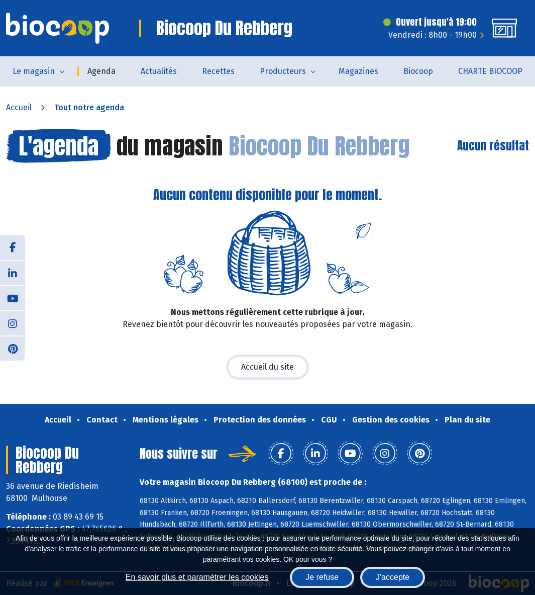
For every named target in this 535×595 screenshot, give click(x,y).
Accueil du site (267, 367)
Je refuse (322, 577)
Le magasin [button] (34, 71)
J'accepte (392, 577)
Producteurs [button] (283, 71)
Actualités (159, 71)
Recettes (218, 71)
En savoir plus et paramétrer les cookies (197, 577)
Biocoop (418, 71)
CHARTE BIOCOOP (490, 71)
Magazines (358, 71)
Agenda (101, 71)
